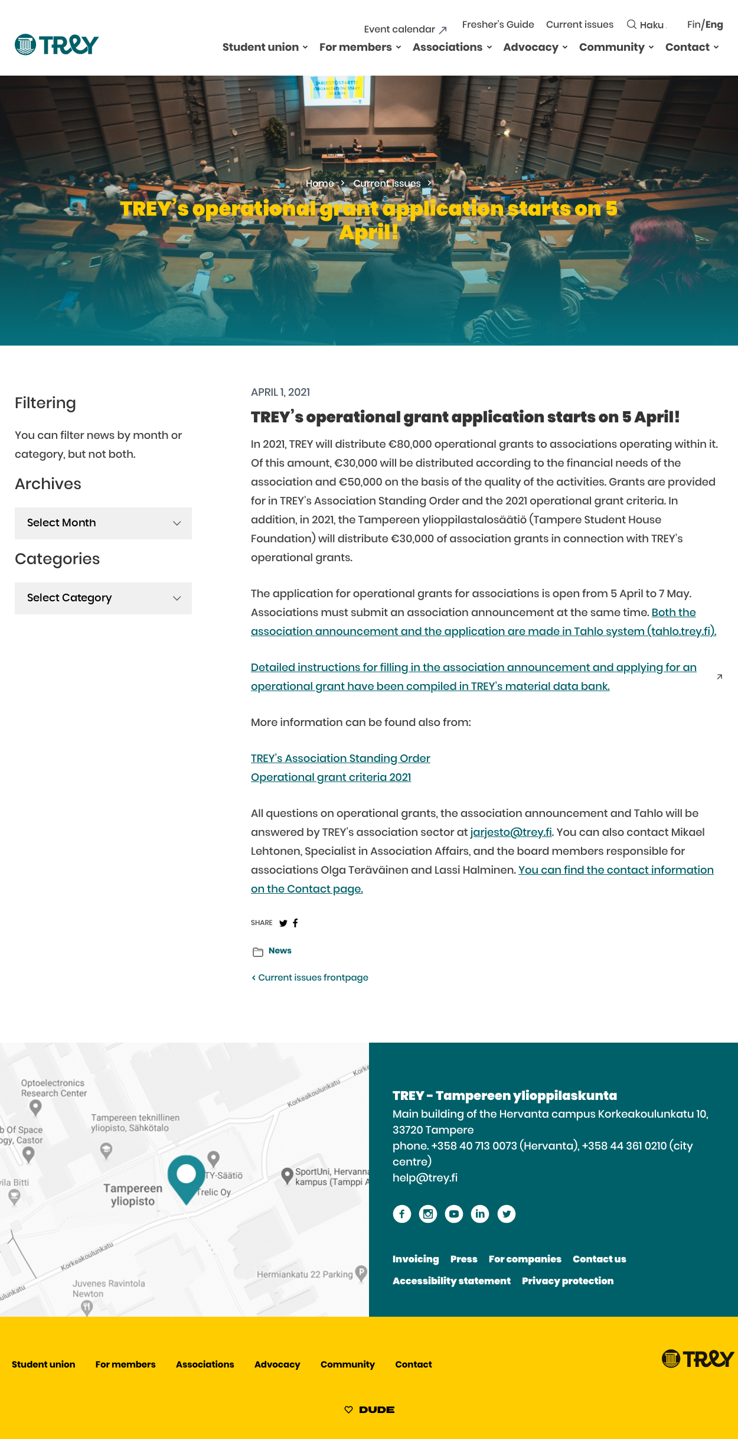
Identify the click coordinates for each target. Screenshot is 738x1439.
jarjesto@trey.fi (511, 833)
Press (464, 1260)
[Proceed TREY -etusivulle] (698, 1365)
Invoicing (416, 1260)
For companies (525, 1260)
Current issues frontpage (309, 978)
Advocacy (531, 48)
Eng (714, 25)
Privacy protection (567, 1282)
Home (320, 184)
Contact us (599, 1260)
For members (355, 48)
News (280, 951)
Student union (261, 48)
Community (612, 48)
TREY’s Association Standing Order (340, 759)
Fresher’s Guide (498, 25)
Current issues (579, 25)
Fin (694, 25)
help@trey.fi (425, 1178)
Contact (687, 48)
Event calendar (399, 30)
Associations (448, 48)
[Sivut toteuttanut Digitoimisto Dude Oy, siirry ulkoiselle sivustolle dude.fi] (369, 1412)
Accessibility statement (452, 1282)
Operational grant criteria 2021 (331, 778)
